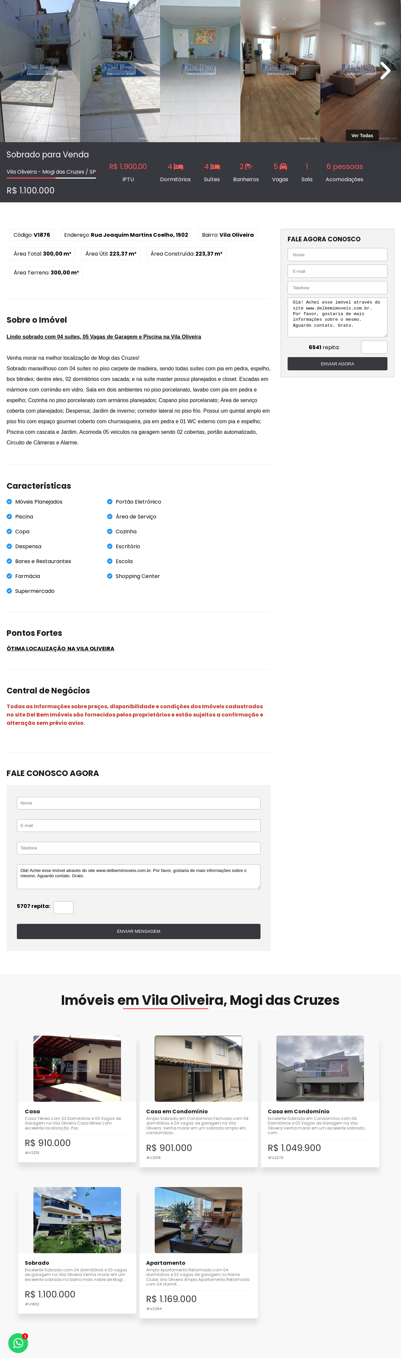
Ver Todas (362, 135)
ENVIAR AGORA (335, 363)
